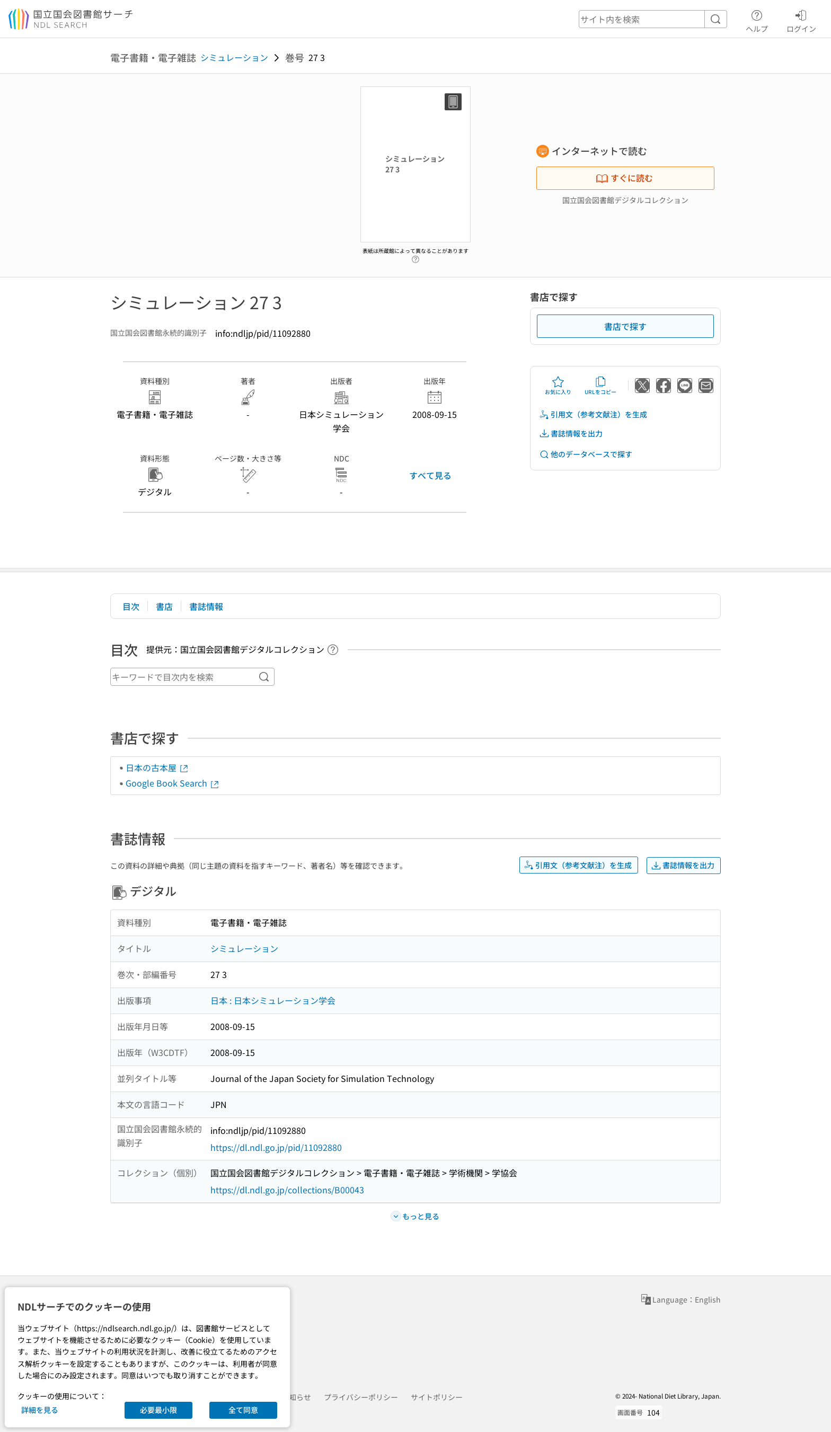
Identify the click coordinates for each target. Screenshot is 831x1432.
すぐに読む (624, 177)
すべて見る (430, 475)
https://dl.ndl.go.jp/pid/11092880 (276, 1147)
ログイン (801, 19)
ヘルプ (757, 19)
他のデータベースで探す (585, 454)
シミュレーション (234, 57)
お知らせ (296, 1397)
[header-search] (653, 19)
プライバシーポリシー (361, 1397)
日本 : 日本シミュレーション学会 (272, 1000)
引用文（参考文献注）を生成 (593, 414)
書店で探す (625, 326)
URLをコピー (600, 386)
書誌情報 (206, 606)
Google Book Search (173, 782)
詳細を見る (39, 1409)
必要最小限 (158, 1409)
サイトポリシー (437, 1397)
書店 (164, 606)
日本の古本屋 (157, 767)
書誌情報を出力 (571, 433)
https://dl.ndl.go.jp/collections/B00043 (287, 1189)
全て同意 (243, 1409)
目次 (130, 606)
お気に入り (558, 386)
